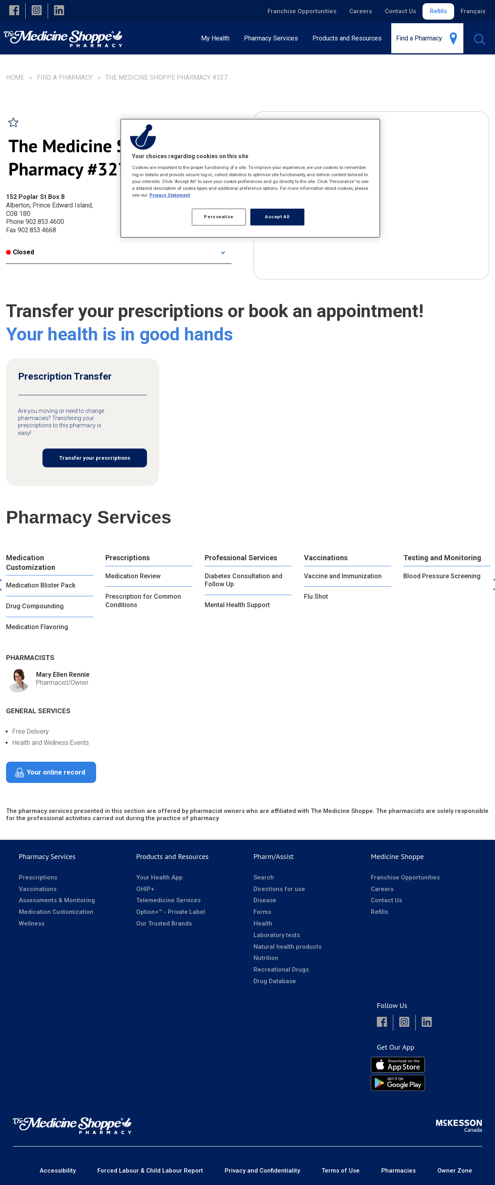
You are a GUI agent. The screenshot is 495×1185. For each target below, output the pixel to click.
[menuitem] (273, 38)
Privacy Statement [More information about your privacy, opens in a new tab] (169, 195)
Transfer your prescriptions (94, 458)
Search (264, 877)
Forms (262, 911)
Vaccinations (326, 557)
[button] (14, 11)
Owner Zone (454, 1170)
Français (473, 11)
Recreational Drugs (281, 969)
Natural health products (288, 946)
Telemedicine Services (168, 900)
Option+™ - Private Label (170, 911)
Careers (360, 11)
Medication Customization (30, 562)
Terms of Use (341, 1170)
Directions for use (279, 889)
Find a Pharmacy (65, 77)
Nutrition (266, 958)
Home (15, 77)
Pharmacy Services (47, 856)
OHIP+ (145, 889)
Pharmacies (398, 1170)
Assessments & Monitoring (57, 900)
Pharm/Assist (274, 856)
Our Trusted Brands (164, 923)
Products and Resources (172, 856)
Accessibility (58, 1170)
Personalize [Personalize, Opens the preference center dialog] (218, 216)
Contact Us (400, 11)
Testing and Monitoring (442, 557)
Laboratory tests (277, 935)
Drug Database (275, 981)
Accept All (277, 216)
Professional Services (241, 557)
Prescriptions (127, 557)
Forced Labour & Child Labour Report (150, 1170)
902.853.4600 (45, 221)
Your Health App (159, 877)
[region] (250, 178)
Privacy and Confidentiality (262, 1170)
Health (263, 923)
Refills (438, 11)
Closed (20, 252)
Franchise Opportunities (302, 11)
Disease (265, 900)
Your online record (56, 772)
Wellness (31, 923)
